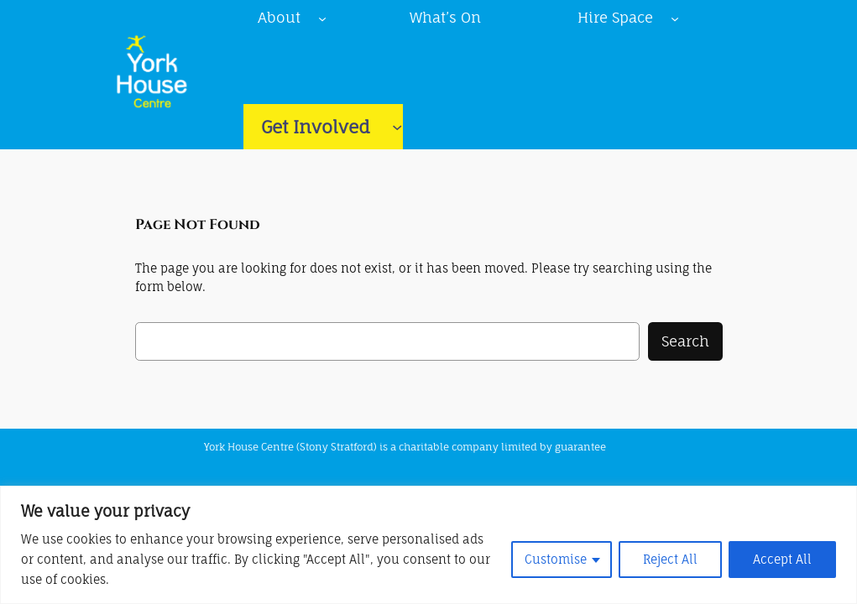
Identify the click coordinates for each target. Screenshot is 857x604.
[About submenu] (322, 17)
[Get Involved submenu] (397, 127)
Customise (556, 559)
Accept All (782, 559)
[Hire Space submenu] (675, 17)
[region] (428, 545)
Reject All (670, 559)
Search (685, 341)
